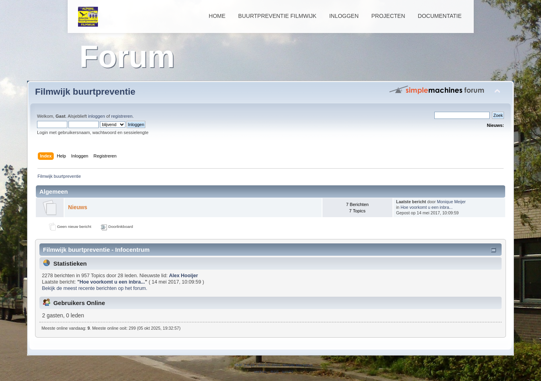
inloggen (96, 116)
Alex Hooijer (183, 275)
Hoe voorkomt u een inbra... (426, 207)
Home (217, 16)
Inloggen (344, 16)
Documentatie (440, 16)
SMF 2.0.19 (244, 365)
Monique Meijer (451, 201)
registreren (122, 116)
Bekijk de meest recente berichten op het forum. (94, 288)
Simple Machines (298, 365)
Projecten (388, 16)
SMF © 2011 (269, 365)
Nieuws (77, 207)
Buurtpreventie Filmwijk (277, 16)
